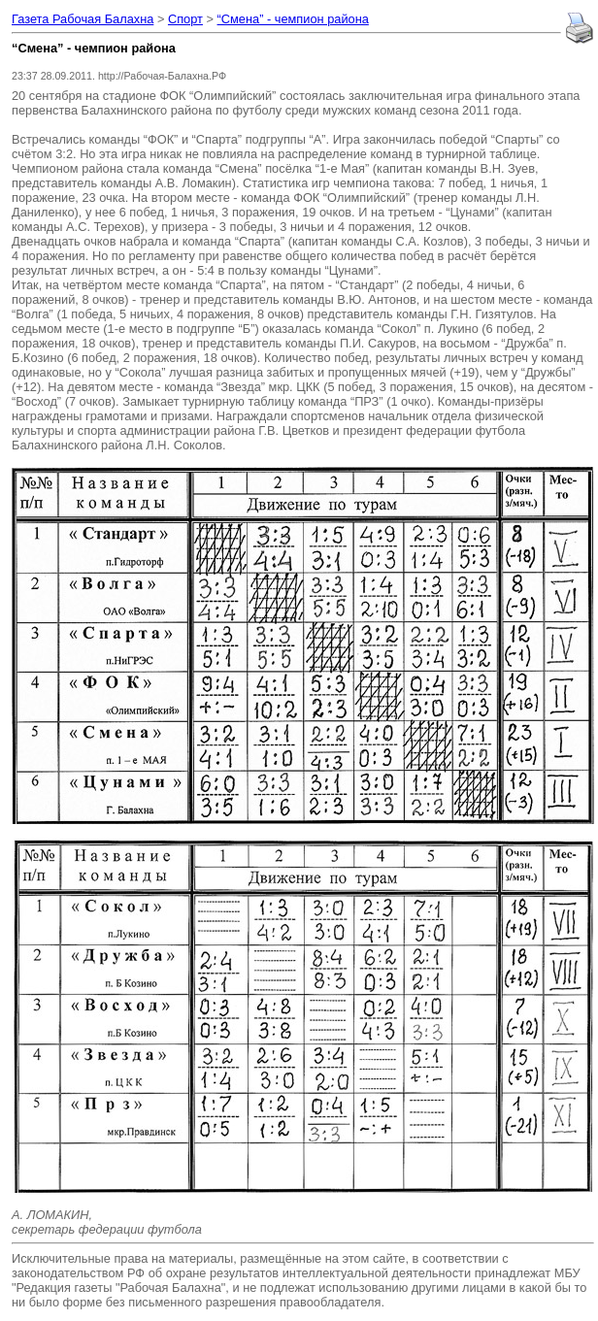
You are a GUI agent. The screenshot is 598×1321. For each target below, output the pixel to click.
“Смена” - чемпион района (293, 19)
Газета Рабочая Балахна (82, 19)
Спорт (185, 19)
